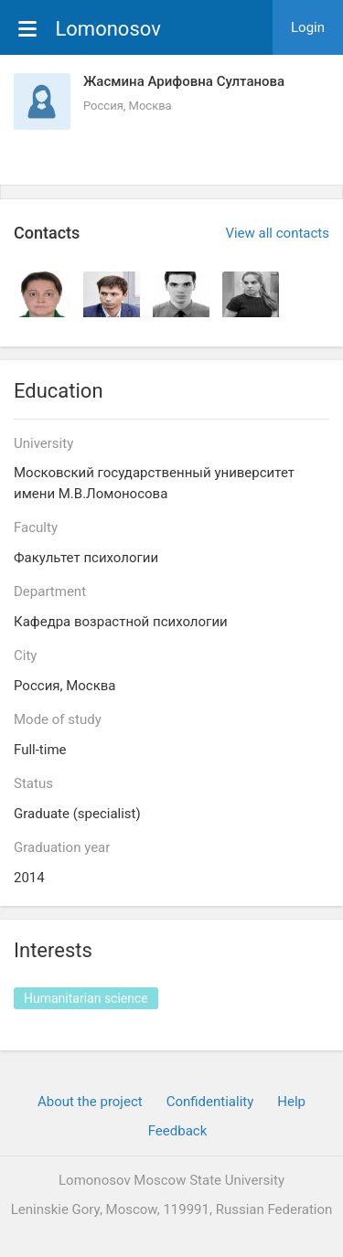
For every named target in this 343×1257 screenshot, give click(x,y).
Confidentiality (210, 1101)
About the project (90, 1101)
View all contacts (277, 233)
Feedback (178, 1131)
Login (308, 27)
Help (291, 1101)
